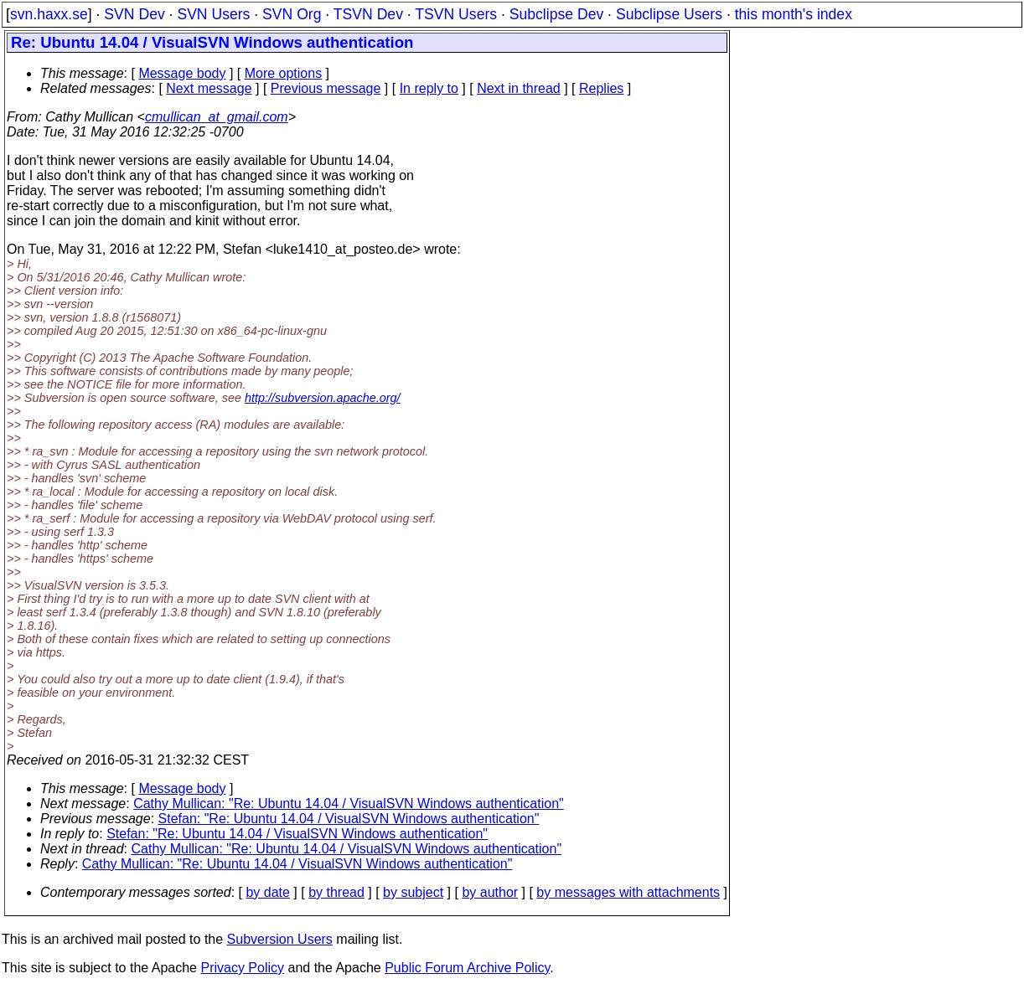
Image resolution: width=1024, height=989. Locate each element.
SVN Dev (134, 14)
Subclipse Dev (556, 14)
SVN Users (213, 14)
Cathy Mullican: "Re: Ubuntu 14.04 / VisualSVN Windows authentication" (348, 803)
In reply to (429, 88)
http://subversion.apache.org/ (323, 397)
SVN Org (291, 14)
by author (490, 892)
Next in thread (519, 88)
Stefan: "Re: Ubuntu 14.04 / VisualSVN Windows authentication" (349, 818)
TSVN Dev (368, 14)
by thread (336, 892)
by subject (413, 892)
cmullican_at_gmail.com (216, 117)
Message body (181, 73)
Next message (208, 88)
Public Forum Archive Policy (467, 968)
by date (267, 892)
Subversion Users (280, 939)
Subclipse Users (669, 14)
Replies (601, 88)
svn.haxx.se (49, 14)
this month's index (793, 14)
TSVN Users (456, 14)
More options (284, 73)
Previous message (326, 88)
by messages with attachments (628, 892)
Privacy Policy (242, 968)
